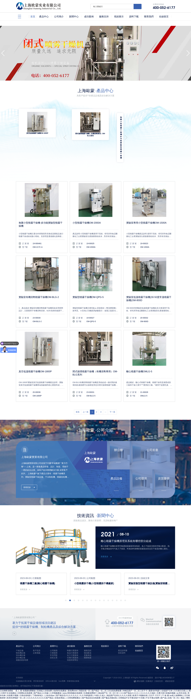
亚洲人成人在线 (15, 688)
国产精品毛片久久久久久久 (67, 683)
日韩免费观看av (74, 686)
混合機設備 (20, 643)
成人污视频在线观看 (47, 690)
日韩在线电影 (25, 683)
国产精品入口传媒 (41, 681)
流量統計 (149, 669)
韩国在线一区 (85, 679)
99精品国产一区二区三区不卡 (135, 679)
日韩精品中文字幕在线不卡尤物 (131, 686)
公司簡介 (37, 634)
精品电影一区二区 (90, 693)
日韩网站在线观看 (25, 681)
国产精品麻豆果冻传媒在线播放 (153, 690)
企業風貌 (36, 641)
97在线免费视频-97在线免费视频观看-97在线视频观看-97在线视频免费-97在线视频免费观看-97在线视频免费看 (46, 676)
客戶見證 (36, 638)
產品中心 (20, 634)
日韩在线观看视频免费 (111, 695)
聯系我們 (139, 634)
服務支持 (88, 634)
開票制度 (87, 646)
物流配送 (87, 641)
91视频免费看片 (90, 681)
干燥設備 (19, 638)
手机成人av (18, 698)
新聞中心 (54, 634)
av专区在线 (182, 681)
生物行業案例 (72, 646)
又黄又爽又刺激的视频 (76, 698)
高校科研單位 (72, 648)
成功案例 (71, 634)
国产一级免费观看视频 (45, 688)
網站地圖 (139, 669)
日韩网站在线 (181, 695)
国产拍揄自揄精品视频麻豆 (11, 693)
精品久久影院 (37, 695)
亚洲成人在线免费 (44, 679)
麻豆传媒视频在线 (90, 690)
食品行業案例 (72, 641)
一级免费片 (115, 690)
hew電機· (62, 669)
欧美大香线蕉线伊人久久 (162, 693)
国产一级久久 (158, 688)
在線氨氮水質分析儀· (24, 669)
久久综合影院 (171, 688)
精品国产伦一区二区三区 (108, 681)
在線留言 (139, 638)
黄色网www (73, 679)
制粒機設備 (20, 641)
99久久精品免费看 (182, 693)
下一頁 (112, 400)
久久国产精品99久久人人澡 (54, 698)
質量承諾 (87, 643)
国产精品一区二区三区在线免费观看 (107, 679)
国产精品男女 (113, 693)
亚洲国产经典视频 (129, 695)
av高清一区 (76, 693)
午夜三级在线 (78, 688)
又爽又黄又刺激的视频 (166, 681)
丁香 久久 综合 (184, 688)
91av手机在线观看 (144, 688)
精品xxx (141, 695)
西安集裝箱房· (38, 669)
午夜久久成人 (100, 683)
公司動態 (53, 638)
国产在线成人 (69, 695)
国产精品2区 (104, 690)
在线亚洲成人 (60, 686)
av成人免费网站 (176, 683)
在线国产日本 (167, 679)
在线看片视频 (13, 683)
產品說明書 (122, 638)
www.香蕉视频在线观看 (73, 681)
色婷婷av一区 (129, 688)
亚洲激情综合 (63, 690)
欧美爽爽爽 (18, 690)
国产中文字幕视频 (7, 695)
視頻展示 (105, 634)
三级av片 (103, 693)
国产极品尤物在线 (109, 686)
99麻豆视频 (96, 695)
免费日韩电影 (168, 695)
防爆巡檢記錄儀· (73, 669)
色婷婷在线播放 (60, 679)
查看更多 (27, 475)
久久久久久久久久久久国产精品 (40, 686)
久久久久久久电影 (148, 681)
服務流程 (87, 638)
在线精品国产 (64, 693)
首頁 (77, 400)
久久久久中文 (75, 690)
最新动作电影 (154, 679)
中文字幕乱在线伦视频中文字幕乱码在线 (41, 693)
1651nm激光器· (51, 669)
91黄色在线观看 (23, 695)
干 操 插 (165, 683)
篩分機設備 (20, 646)
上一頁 (85, 400)
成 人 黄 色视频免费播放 (25, 679)
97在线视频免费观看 (130, 690)
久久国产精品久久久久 (129, 681)
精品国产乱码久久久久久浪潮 (119, 683)
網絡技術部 (169, 669)
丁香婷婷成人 (38, 683)
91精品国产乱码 (31, 690)
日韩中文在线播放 (8, 681)
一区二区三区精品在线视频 (178, 690)
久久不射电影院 (86, 683)
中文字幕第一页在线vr (53, 695)
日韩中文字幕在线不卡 (112, 688)
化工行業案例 (72, 643)
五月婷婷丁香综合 (63, 688)
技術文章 (53, 646)
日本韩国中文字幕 (154, 695)
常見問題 (53, 643)
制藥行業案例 (72, 638)
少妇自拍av (50, 683)
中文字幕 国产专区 (143, 693)
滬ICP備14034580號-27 (164, 666)
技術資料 (121, 641)
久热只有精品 (7, 690)
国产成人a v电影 (127, 693)
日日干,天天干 (155, 683)
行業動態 (53, 641)
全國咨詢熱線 (164, 6)
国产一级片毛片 (83, 695)
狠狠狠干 (27, 698)
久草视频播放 (56, 681)
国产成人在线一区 (168, 686)
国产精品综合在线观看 (91, 686)
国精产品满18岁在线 (93, 688)
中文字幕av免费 (153, 686)
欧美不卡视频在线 (140, 683)
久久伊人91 (37, 698)
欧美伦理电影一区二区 (16, 686)
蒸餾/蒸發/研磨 (22, 648)
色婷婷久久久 (29, 688)
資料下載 (122, 634)
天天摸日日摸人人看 (182, 679)
